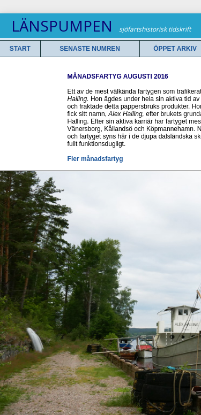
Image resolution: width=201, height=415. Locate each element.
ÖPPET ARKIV (175, 48)
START (20, 48)
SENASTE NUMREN (89, 48)
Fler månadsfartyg (95, 159)
